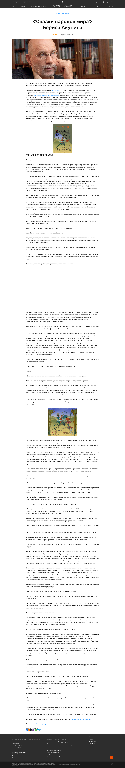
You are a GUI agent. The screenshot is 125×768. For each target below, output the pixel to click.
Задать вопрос (27, 2)
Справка (14, 758)
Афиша (98, 6)
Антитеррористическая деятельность (57, 758)
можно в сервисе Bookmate (81, 719)
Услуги (14, 6)
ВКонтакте (93, 739)
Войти (110, 2)
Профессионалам (17, 756)
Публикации (82, 6)
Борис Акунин (57, 90)
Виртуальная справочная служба (56, 754)
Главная (58, 13)
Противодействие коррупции (55, 756)
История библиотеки (18, 754)
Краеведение (16, 2)
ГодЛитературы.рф (40, 724)
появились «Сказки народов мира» (46, 95)
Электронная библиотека (38, 6)
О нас (111, 6)
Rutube (92, 743)
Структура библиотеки (53, 752)
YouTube (92, 741)
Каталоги (23, 6)
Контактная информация (19, 752)
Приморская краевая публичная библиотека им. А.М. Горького (62, 6)
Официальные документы (54, 750)
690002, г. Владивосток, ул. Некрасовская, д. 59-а (26, 739)
